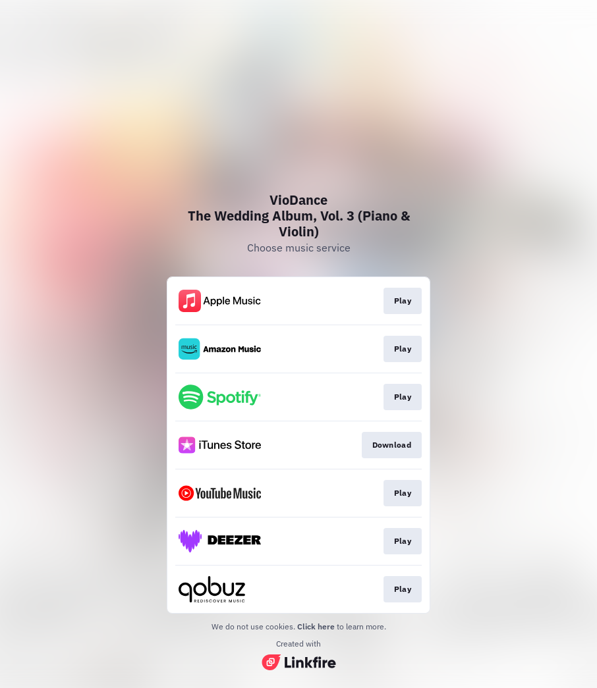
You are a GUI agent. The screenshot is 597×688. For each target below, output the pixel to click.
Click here (316, 626)
